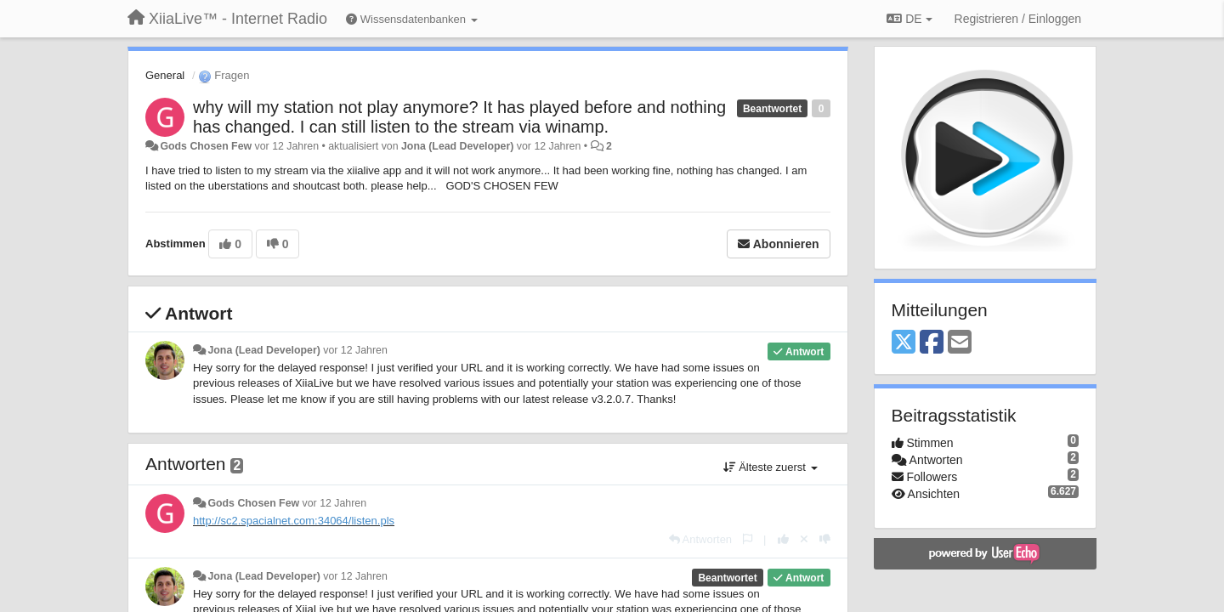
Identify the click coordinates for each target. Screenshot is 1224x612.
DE (909, 19)
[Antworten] (700, 539)
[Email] (960, 343)
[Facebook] (932, 343)
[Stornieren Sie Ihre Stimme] (804, 539)
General (164, 75)
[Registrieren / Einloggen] (1018, 18)
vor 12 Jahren (355, 350)
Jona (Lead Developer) (457, 146)
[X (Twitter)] (903, 343)
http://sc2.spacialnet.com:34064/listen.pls (293, 520)
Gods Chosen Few (206, 146)
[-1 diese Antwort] (824, 539)
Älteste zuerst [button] (770, 467)
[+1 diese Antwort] (783, 539)
